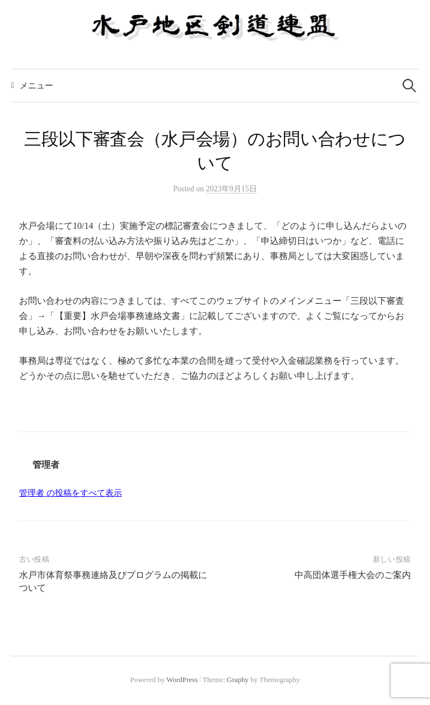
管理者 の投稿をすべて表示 (70, 492)
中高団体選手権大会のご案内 (353, 575)
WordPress (182, 679)
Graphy (238, 679)
